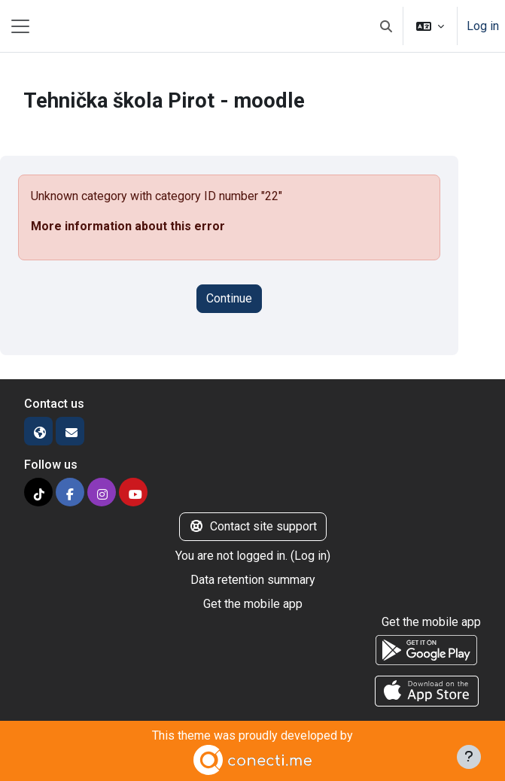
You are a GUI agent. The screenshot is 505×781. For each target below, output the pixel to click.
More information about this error (128, 226)
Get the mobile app (253, 604)
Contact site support (253, 526)
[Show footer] (469, 757)
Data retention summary (252, 580)
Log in (483, 26)
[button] (386, 26)
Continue (229, 298)
